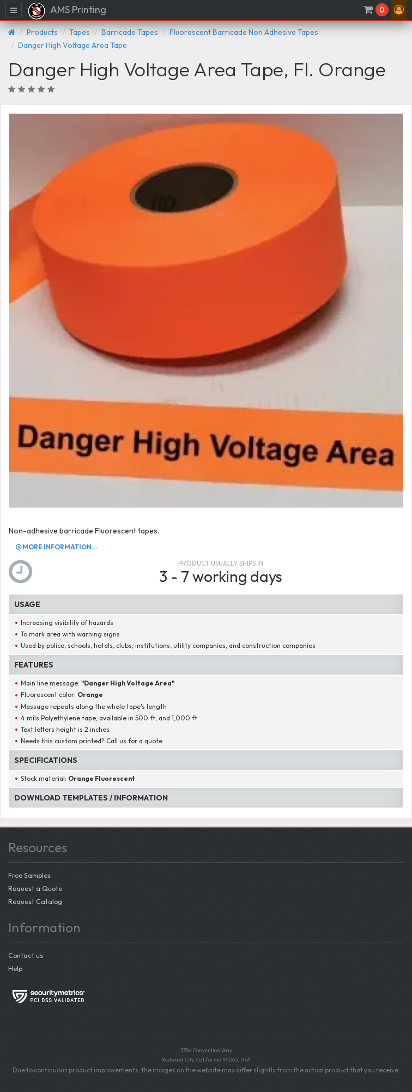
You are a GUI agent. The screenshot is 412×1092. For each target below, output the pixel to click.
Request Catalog (35, 901)
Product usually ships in (220, 563)
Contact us (25, 955)
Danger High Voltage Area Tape (72, 45)
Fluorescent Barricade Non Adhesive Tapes (243, 32)
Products (42, 32)
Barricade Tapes (129, 32)
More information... (57, 547)
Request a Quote (35, 888)
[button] (399, 10)
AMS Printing (66, 11)
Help (15, 968)
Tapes (79, 32)
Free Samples (29, 875)
